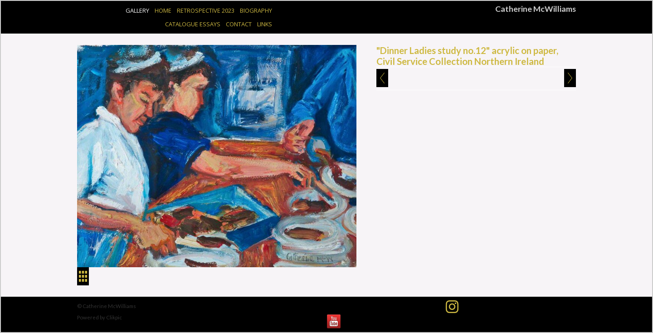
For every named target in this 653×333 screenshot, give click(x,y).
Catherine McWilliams (535, 9)
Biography (256, 10)
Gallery (137, 10)
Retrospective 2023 (205, 10)
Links (264, 24)
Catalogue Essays (192, 24)
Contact (239, 24)
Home (163, 10)
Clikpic (114, 317)
